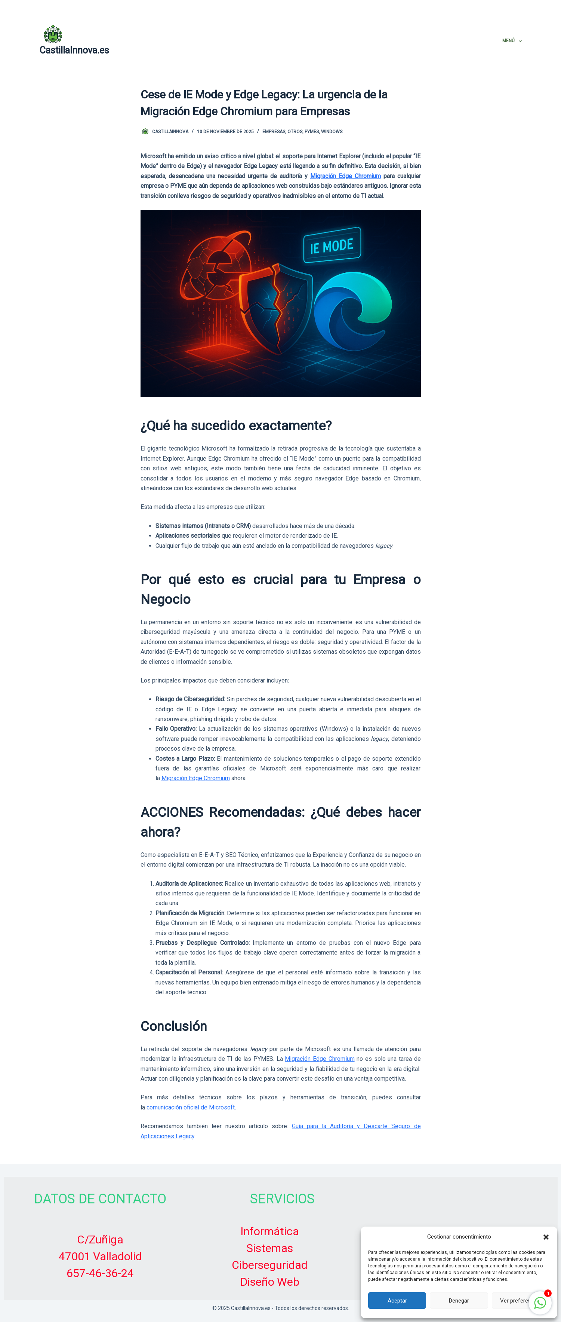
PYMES (312, 131)
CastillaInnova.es (74, 50)
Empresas (273, 131)
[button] (546, 1237)
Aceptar (397, 1300)
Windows (331, 131)
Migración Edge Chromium (345, 176)
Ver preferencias (520, 1300)
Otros (294, 131)
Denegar (459, 1300)
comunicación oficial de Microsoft (191, 1107)
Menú (511, 41)
